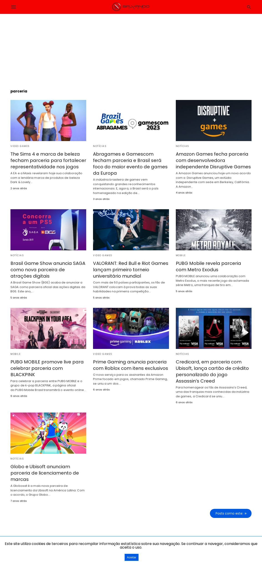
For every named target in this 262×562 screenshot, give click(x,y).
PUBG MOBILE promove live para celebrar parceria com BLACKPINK (47, 368)
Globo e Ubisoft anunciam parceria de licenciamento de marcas (44, 472)
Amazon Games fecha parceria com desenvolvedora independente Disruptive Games (213, 160)
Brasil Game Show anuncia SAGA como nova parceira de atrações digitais (47, 269)
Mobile (181, 255)
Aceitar (131, 557)
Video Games (20, 146)
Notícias (99, 146)
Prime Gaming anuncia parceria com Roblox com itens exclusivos (130, 365)
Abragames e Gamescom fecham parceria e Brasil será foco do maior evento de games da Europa (130, 163)
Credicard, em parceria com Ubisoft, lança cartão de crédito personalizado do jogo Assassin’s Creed (212, 371)
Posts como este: (229, 513)
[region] (131, 48)
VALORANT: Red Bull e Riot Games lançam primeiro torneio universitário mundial (130, 269)
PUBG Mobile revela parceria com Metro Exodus (208, 266)
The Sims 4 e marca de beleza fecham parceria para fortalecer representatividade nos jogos (48, 160)
